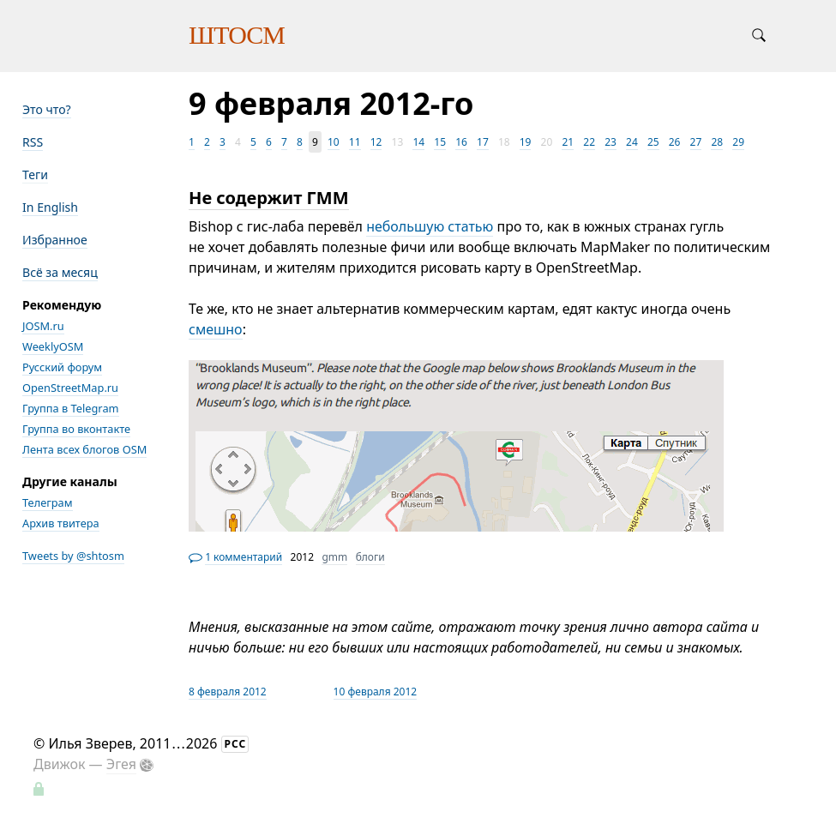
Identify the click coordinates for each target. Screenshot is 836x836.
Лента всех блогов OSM (84, 449)
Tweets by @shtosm (73, 555)
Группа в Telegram (70, 408)
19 (526, 142)
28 (717, 142)
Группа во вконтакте (76, 428)
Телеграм (47, 502)
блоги (370, 557)
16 (461, 142)
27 (696, 142)
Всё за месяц (60, 272)
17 (483, 142)
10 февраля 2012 (376, 691)
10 (334, 142)
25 (653, 142)
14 (418, 142)
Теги (35, 174)
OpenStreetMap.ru (70, 387)
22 (589, 142)
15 (440, 142)
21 (568, 142)
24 (632, 142)
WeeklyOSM (52, 346)
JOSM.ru (43, 326)
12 (376, 142)
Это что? (46, 109)
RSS (32, 142)
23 (610, 142)
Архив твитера (60, 523)
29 (738, 142)
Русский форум (62, 367)
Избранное (54, 240)
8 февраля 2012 (228, 691)
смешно (216, 329)
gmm (334, 557)
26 (675, 142)
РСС (236, 744)
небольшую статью (429, 226)
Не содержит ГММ (269, 197)
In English (50, 207)
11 (355, 142)
